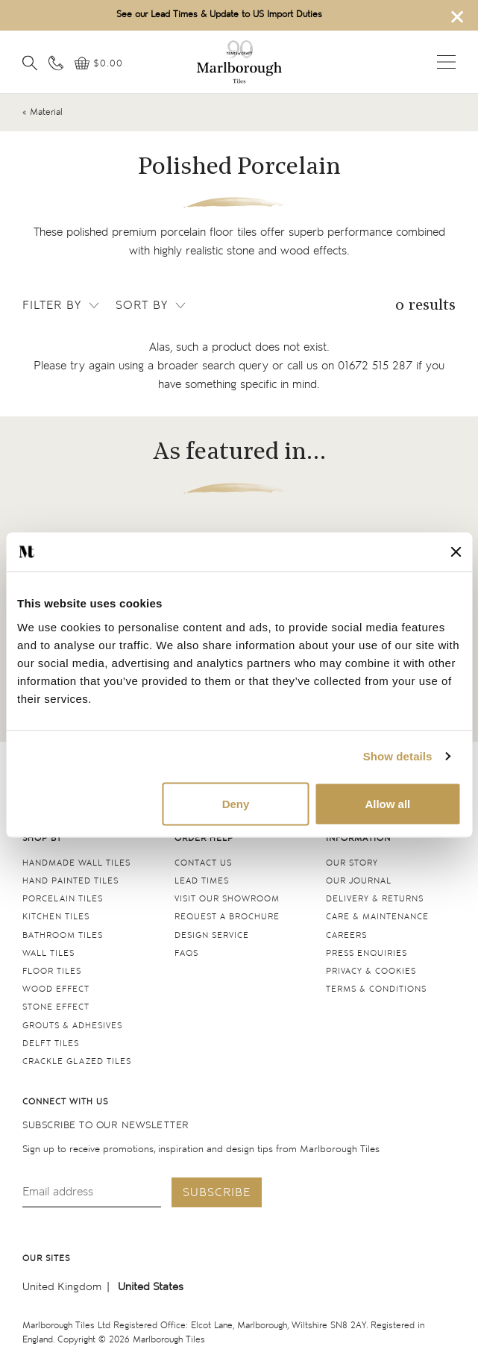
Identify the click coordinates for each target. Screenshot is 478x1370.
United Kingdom (61, 1287)
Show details (398, 756)
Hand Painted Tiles (70, 880)
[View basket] (99, 63)
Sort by (152, 305)
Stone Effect (55, 1007)
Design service (211, 935)
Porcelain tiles (62, 898)
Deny (236, 803)
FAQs (186, 953)
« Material (42, 112)
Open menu (446, 62)
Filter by (61, 305)
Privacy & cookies (371, 971)
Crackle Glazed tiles (76, 1061)
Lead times (201, 880)
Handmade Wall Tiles (76, 863)
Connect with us (65, 1101)
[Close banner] (455, 552)
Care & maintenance (377, 916)
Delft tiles (50, 1043)
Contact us (203, 863)
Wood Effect (55, 989)
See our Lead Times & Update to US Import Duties (219, 14)
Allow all (387, 803)
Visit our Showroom (227, 898)
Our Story (352, 863)
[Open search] (29, 62)
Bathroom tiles (62, 935)
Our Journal (358, 880)
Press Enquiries (366, 953)
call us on (349, 366)
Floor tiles (51, 971)
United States (150, 1287)
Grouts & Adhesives (72, 1025)
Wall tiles (48, 953)
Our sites (46, 1258)
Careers (346, 935)
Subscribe (217, 1193)
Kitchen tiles (55, 916)
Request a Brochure (227, 916)
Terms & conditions (376, 989)
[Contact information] (55, 62)
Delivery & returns (375, 898)
